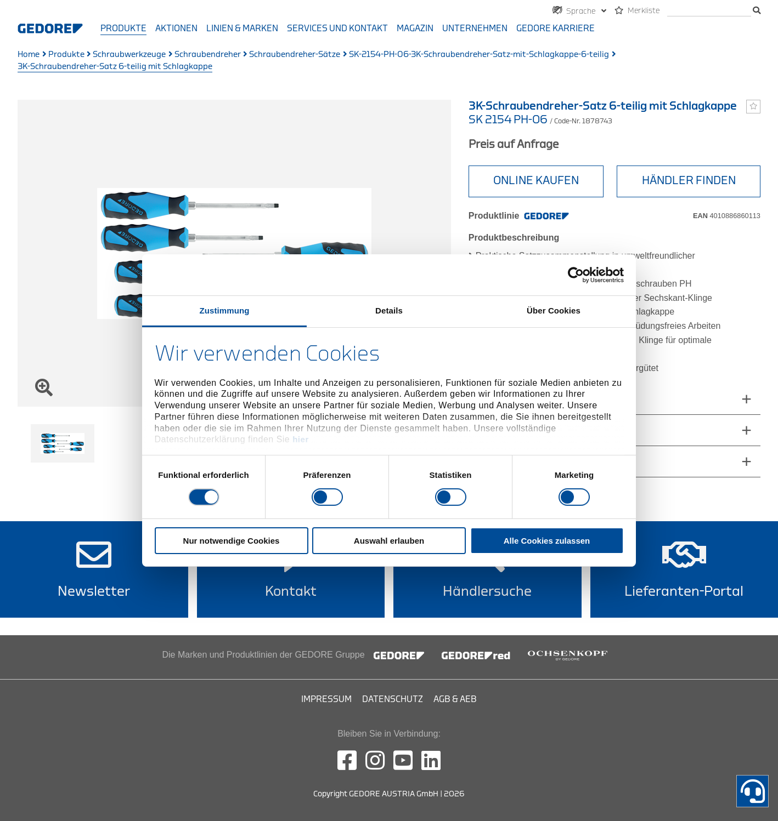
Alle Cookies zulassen (547, 540)
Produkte (123, 28)
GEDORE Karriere (555, 28)
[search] (709, 11)
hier (300, 439)
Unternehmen (475, 28)
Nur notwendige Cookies (231, 540)
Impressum (326, 699)
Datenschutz (392, 699)
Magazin (415, 28)
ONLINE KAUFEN (536, 180)
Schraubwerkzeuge (129, 54)
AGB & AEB (455, 699)
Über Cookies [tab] (553, 310)
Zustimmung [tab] (225, 310)
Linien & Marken (242, 28)
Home (29, 54)
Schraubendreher (207, 54)
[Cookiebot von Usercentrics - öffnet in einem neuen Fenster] (576, 274)
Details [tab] (389, 310)
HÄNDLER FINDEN (689, 180)
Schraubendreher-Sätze (294, 54)
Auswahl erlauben (389, 540)
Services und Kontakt (337, 28)
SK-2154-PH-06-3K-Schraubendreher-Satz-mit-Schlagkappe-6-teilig (479, 54)
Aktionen (176, 28)
